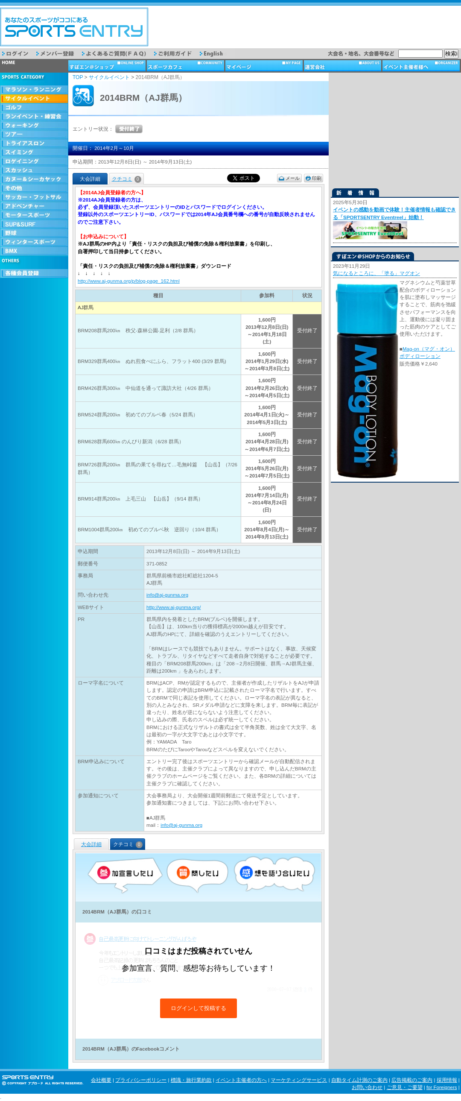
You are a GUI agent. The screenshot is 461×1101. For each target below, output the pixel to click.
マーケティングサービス (299, 1080)
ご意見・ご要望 (405, 1087)
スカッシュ (34, 170)
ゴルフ (34, 107)
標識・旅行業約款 (191, 1080)
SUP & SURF (34, 224)
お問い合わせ (367, 1087)
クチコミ (126, 179)
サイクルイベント (34, 98)
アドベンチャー (34, 206)
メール (293, 178)
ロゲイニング (34, 161)
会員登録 (34, 273)
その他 (34, 188)
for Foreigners (441, 1087)
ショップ (107, 66)
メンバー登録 (59, 53)
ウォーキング (34, 125)
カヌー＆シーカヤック (34, 179)
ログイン (19, 53)
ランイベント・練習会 (34, 116)
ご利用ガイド (177, 53)
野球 (34, 233)
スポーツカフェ (186, 66)
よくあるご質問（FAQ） (118, 53)
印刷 (316, 178)
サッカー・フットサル (34, 197)
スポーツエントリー (74, 27)
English (217, 53)
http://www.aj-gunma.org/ (173, 607)
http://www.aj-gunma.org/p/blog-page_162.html (129, 281)
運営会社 (343, 66)
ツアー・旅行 (34, 134)
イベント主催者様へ (421, 66)
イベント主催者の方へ (241, 1080)
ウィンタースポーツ (34, 242)
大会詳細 (91, 844)
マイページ (264, 66)
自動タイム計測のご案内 (359, 1080)
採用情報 (447, 1080)
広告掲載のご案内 (411, 1080)
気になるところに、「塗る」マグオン (376, 273)
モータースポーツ (34, 215)
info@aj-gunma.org (167, 594)
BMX (34, 251)
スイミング (34, 152)
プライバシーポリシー (140, 1080)
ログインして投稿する (198, 1008)
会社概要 (101, 1080)
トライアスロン (34, 143)
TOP (78, 77)
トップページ (34, 66)
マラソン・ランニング (34, 89)
